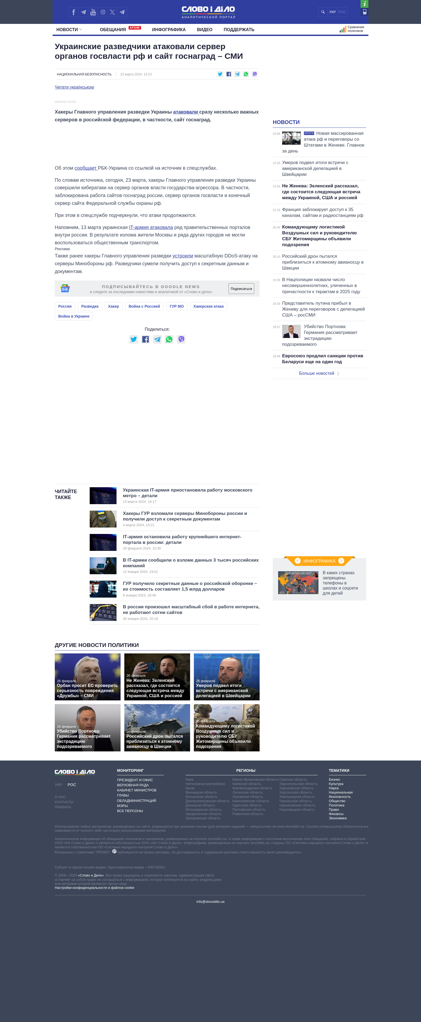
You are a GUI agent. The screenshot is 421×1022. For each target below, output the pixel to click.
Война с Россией (144, 420)
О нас (60, 910)
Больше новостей (319, 373)
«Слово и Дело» (91, 989)
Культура (336, 897)
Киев (189, 893)
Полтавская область (249, 923)
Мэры (122, 919)
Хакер (113, 420)
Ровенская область (248, 927)
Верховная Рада (133, 899)
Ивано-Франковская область (256, 893)
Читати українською (74, 87)
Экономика (338, 931)
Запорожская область (203, 931)
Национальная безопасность (84, 74)
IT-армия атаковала (151, 340)
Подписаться (241, 402)
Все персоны (130, 924)
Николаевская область (251, 914)
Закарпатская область (204, 927)
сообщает (86, 281)
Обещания (120, 29)
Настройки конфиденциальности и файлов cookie (94, 1001)
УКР (332, 12)
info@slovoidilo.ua (210, 1015)
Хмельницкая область (297, 910)
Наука (334, 901)
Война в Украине (73, 430)
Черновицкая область (296, 923)
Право (334, 923)
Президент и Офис (135, 893)
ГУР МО (177, 420)
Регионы (245, 884)
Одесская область (247, 918)
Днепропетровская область (208, 914)
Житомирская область (204, 923)
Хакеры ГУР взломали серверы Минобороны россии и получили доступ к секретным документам (185, 632)
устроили (183, 369)
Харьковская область (296, 901)
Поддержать (239, 29)
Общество (337, 914)
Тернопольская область (298, 897)
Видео (205, 29)
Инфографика (169, 29)
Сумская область (293, 893)
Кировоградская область (253, 901)
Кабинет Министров (137, 904)
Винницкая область (201, 906)
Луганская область (248, 906)
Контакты (64, 916)
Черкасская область (295, 914)
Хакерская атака (209, 420)
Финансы (336, 927)
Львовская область (248, 910)
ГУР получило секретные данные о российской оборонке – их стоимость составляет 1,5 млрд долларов (190, 702)
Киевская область (247, 897)
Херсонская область (295, 906)
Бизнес (334, 893)
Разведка (90, 420)
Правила (63, 921)
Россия (65, 420)
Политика (336, 918)
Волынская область (201, 910)
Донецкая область (200, 918)
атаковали (186, 225)
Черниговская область (297, 918)
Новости (69, 29)
